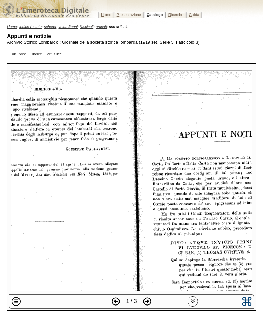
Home (12, 27)
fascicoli (86, 27)
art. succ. (55, 54)
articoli (101, 27)
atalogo (155, 15)
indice (37, 54)
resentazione (129, 15)
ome (106, 15)
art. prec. (19, 54)
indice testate (30, 27)
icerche (176, 15)
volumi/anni (68, 27)
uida (194, 15)
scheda (50, 27)
